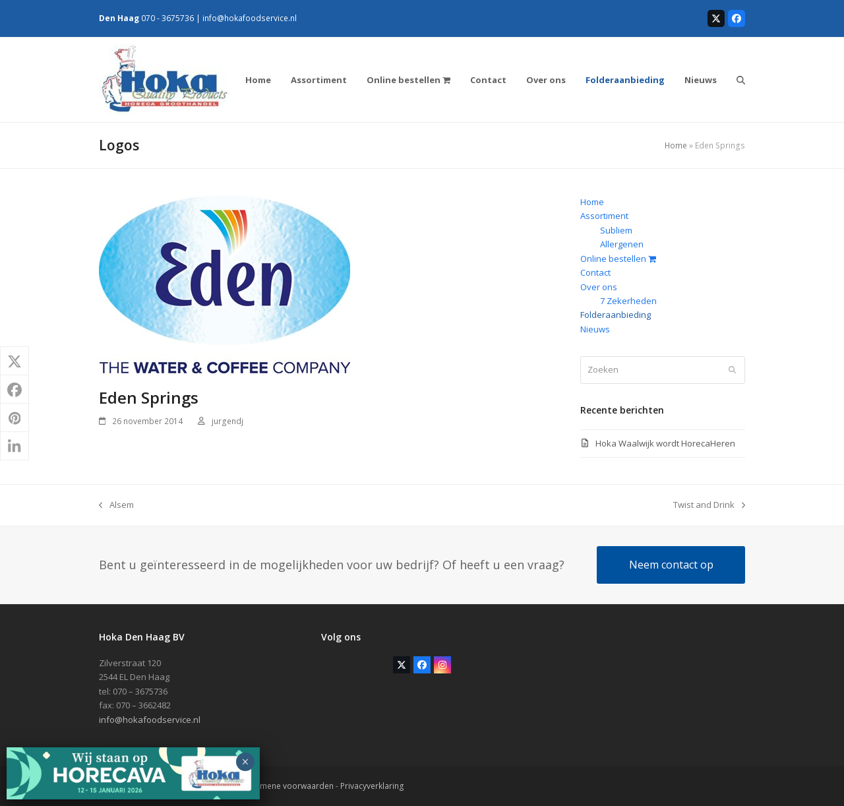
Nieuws (595, 329)
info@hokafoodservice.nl (249, 18)
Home (676, 145)
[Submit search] (732, 370)
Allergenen (622, 244)
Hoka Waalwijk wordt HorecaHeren (665, 443)
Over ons (598, 287)
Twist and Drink (709, 505)
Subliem (616, 230)
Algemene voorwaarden (288, 785)
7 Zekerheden (628, 301)
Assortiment (604, 216)
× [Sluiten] (245, 762)
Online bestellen (618, 258)
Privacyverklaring (372, 785)
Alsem (116, 505)
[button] (741, 79)
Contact (595, 272)
